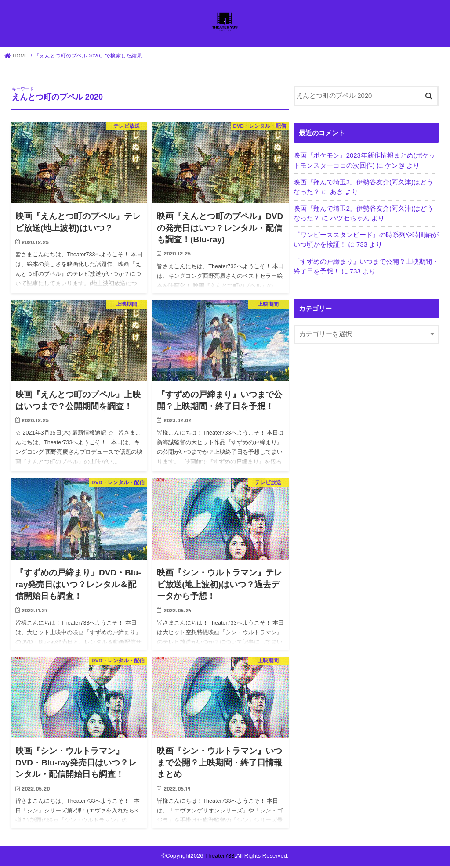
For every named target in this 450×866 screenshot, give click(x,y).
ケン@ (395, 165)
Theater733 (219, 855)
